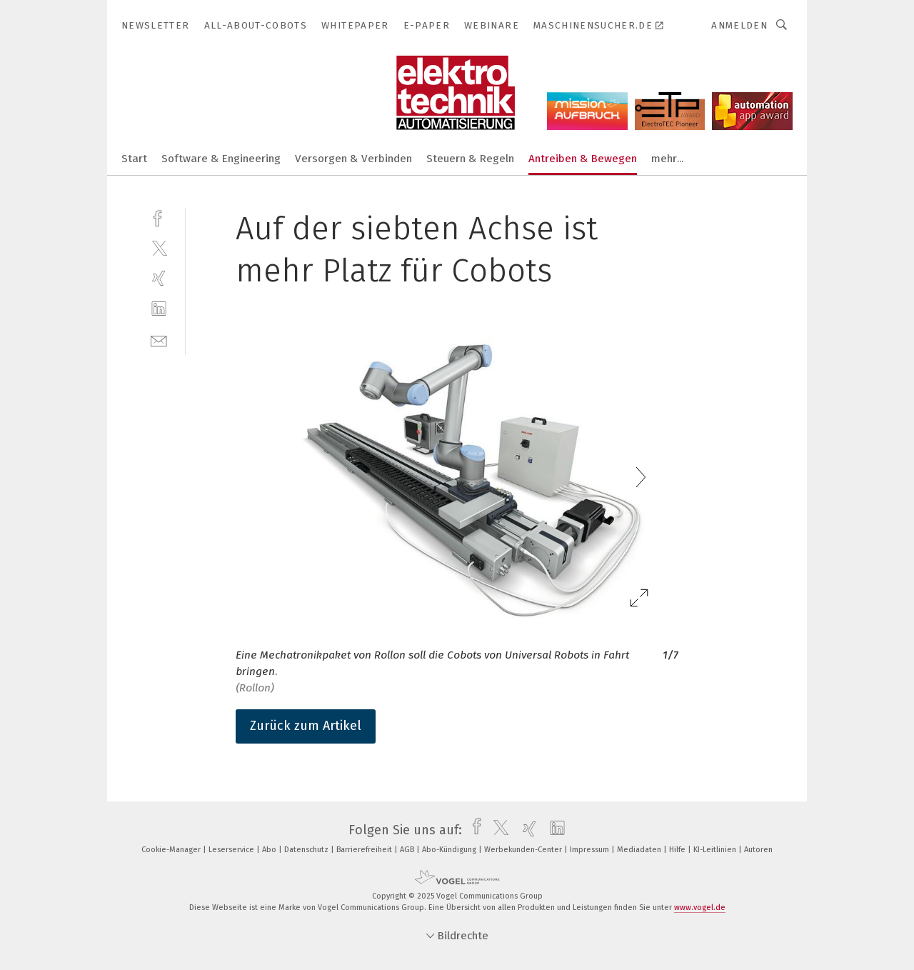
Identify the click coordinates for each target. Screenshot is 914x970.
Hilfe (678, 849)
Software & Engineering (221, 158)
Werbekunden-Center (524, 849)
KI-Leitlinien (715, 849)
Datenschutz (307, 849)
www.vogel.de (699, 907)
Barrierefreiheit (365, 849)
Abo (270, 849)
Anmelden (739, 25)
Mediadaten (640, 849)
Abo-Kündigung (450, 849)
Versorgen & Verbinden (353, 158)
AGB (408, 849)
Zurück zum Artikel (305, 726)
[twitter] (159, 247)
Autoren (758, 849)
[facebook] (159, 217)
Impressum (590, 849)
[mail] (159, 340)
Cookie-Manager (172, 849)
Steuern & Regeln (470, 158)
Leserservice (232, 849)
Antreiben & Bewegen (582, 158)
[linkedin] (159, 309)
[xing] (159, 278)
